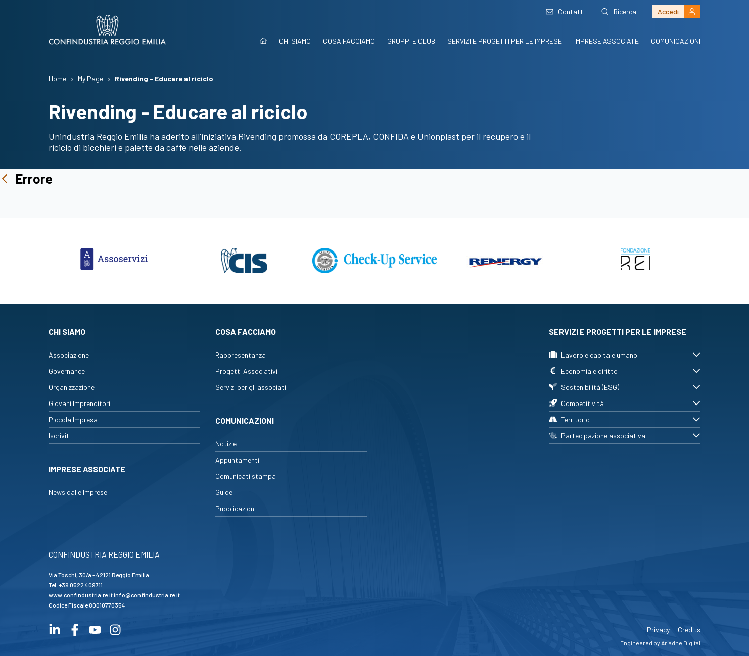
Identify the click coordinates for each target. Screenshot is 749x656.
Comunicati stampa (245, 476)
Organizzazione (72, 387)
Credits (689, 629)
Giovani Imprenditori (79, 403)
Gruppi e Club (411, 41)
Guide (223, 492)
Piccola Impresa (73, 419)
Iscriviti (60, 435)
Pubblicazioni (235, 508)
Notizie (226, 443)
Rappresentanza (240, 354)
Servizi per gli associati (250, 387)
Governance (67, 371)
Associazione (69, 354)
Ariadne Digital (680, 642)
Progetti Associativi (246, 371)
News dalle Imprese (78, 492)
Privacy (658, 629)
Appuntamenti (237, 460)
